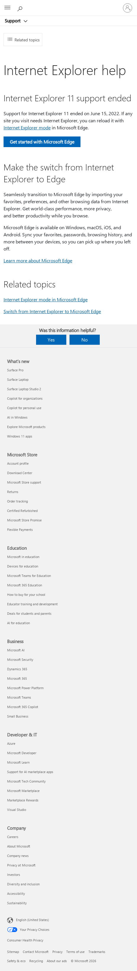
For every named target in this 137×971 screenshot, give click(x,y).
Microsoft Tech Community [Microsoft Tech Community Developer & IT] (26, 781)
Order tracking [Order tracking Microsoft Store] (17, 501)
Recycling (36, 961)
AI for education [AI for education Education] (18, 623)
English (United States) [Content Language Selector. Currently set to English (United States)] (32, 920)
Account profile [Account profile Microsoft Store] (18, 463)
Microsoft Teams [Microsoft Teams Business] (19, 697)
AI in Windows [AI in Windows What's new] (17, 417)
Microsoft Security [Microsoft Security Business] (20, 659)
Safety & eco (16, 961)
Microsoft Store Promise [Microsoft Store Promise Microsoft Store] (24, 520)
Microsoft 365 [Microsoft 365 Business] (17, 678)
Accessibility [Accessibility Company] (16, 893)
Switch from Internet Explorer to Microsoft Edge (52, 311)
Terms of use (75, 951)
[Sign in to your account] (127, 8)
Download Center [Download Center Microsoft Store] (19, 473)
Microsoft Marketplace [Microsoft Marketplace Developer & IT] (23, 790)
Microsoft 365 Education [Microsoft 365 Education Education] (24, 585)
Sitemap (13, 951)
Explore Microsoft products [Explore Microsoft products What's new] (26, 426)
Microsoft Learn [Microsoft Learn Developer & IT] (18, 762)
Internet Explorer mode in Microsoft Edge (46, 299)
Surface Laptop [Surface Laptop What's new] (17, 379)
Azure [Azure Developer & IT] (11, 743)
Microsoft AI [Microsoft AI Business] (16, 650)
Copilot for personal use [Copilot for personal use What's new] (24, 408)
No (84, 339)
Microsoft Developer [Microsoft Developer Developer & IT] (21, 753)
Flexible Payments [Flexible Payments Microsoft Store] (20, 529)
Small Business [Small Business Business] (17, 716)
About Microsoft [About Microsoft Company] (18, 846)
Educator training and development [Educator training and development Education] (32, 604)
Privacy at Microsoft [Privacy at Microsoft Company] (21, 865)
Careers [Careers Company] (12, 837)
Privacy (57, 951)
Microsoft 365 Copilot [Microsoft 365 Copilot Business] (22, 707)
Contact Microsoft (36, 951)
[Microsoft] (68, 4)
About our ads (57, 961)
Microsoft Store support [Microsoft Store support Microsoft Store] (24, 482)
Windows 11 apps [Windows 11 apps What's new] (19, 436)
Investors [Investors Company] (13, 874)
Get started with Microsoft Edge (42, 142)
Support (13, 21)
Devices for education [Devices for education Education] (22, 566)
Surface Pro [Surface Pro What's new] (15, 370)
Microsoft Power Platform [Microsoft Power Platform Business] (25, 688)
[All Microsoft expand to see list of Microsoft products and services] (7, 8)
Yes (51, 339)
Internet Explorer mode (27, 127)
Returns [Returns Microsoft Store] (12, 491)
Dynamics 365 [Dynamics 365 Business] (17, 669)
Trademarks (96, 951)
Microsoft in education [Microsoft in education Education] (23, 556)
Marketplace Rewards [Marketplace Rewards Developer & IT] (22, 800)
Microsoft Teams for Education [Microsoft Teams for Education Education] (29, 575)
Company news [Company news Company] (18, 855)
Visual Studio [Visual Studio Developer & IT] (16, 809)
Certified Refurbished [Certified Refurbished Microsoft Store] (22, 510)
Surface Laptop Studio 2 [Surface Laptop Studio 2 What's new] (24, 389)
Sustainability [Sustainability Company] (17, 903)
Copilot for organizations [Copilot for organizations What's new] (25, 398)
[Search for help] (21, 7)
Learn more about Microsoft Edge (38, 260)
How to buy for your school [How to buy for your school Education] (26, 594)
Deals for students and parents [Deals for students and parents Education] (29, 613)
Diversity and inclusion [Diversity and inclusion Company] (23, 884)
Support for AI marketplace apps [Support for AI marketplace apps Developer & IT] (30, 772)
